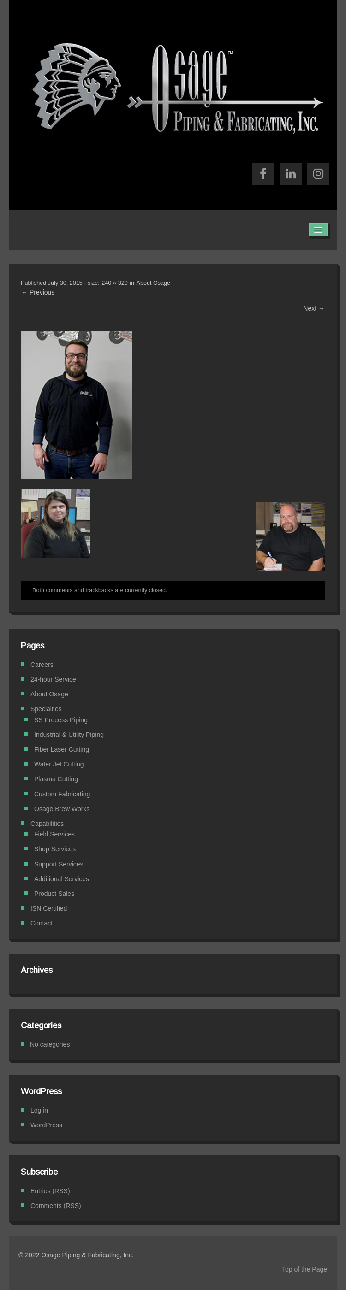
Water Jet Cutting (59, 764)
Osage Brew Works (61, 809)
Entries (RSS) (50, 1191)
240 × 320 (114, 283)
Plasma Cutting (56, 779)
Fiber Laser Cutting (61, 749)
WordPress (46, 1125)
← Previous (37, 292)
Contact (41, 923)
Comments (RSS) (55, 1205)
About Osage (154, 283)
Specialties (46, 709)
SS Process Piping (61, 720)
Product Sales (54, 893)
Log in (39, 1110)
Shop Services (55, 849)
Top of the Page (304, 1269)
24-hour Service (53, 679)
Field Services (54, 834)
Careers (42, 664)
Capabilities (47, 823)
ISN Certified (48, 908)
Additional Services (61, 879)
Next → (314, 308)
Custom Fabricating (62, 794)
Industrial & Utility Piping (69, 734)
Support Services (59, 864)
